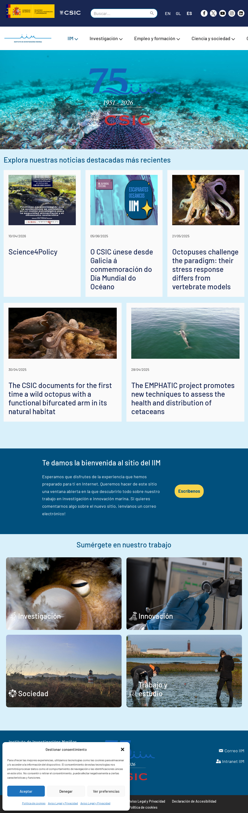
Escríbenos (189, 491)
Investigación (39, 616)
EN (167, 13)
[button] (122, 749)
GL (178, 13)
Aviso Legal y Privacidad (63, 803)
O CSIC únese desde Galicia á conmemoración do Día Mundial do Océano (121, 269)
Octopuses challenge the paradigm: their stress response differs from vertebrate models (205, 269)
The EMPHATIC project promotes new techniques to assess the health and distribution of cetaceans (183, 398)
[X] (213, 13)
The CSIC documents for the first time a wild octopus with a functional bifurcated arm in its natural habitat (60, 398)
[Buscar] (118, 13)
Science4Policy (32, 251)
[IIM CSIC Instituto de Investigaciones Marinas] (29, 38)
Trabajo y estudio (153, 689)
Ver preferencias (106, 791)
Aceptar (26, 791)
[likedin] (241, 13)
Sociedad (33, 693)
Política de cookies (34, 803)
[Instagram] (231, 13)
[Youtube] (222, 13)
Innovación (156, 616)
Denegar (66, 791)
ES (189, 13)
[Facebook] (204, 13)
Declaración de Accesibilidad (194, 801)
